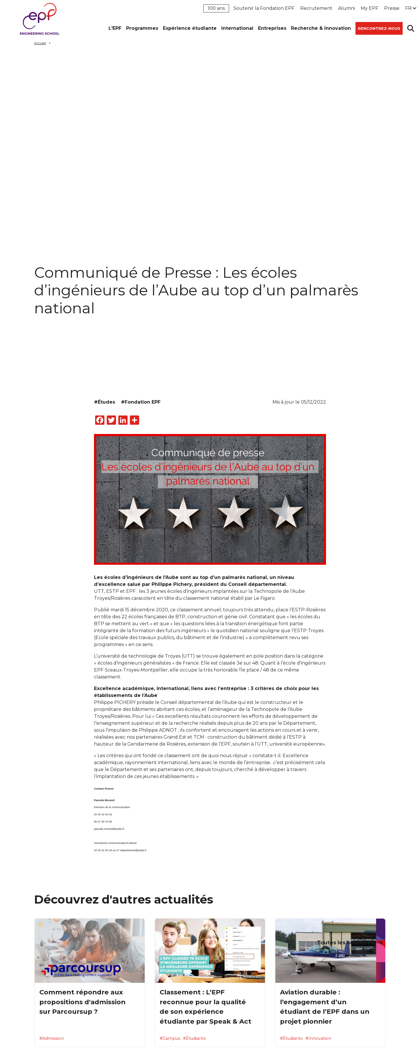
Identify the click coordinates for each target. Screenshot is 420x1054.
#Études (104, 402)
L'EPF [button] (114, 28)
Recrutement (316, 8)
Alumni (346, 8)
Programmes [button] (142, 28)
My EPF (369, 8)
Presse (391, 8)
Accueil (40, 43)
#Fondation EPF (141, 402)
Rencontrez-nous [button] (379, 28)
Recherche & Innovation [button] (321, 28)
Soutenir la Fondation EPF (263, 8)
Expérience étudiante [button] (190, 28)
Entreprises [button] (272, 28)
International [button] (237, 28)
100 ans (216, 8)
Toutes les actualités (345, 942)
